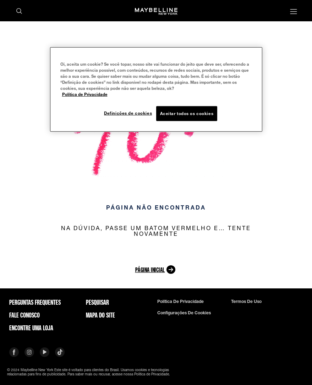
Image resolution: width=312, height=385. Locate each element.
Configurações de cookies (184, 312)
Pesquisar (97, 302)
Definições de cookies (128, 113)
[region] (156, 89)
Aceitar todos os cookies (187, 113)
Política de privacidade (180, 301)
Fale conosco (24, 315)
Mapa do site (100, 315)
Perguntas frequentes (35, 302)
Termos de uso (246, 301)
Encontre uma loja (31, 328)
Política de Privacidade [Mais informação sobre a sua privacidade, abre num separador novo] (85, 94)
